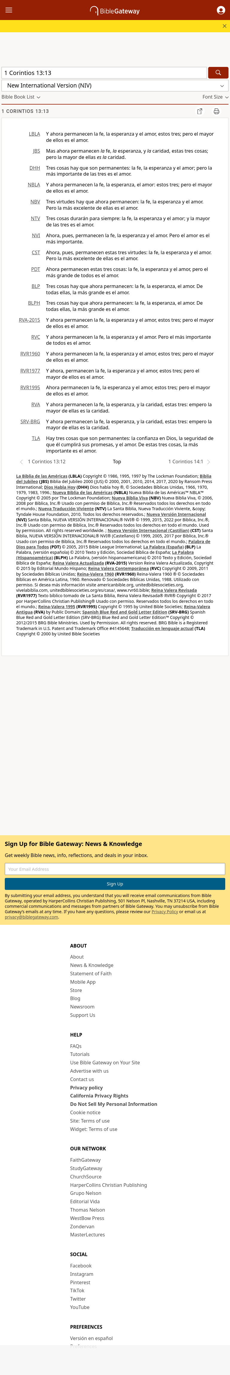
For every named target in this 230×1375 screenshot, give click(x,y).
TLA (36, 438)
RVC (35, 337)
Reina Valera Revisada (174, 590)
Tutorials (80, 1054)
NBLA (34, 184)
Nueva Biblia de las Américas (82, 492)
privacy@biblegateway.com (31, 917)
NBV (35, 201)
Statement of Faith (91, 973)
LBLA (34, 134)
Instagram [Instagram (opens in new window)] (82, 1274)
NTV (35, 218)
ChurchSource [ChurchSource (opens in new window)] (86, 1176)
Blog (75, 998)
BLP (36, 286)
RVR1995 (30, 387)
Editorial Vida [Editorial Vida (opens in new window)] (85, 1201)
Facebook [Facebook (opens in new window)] (81, 1265)
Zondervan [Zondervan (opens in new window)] (82, 1226)
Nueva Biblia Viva (130, 498)
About (77, 957)
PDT (35, 269)
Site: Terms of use (90, 1121)
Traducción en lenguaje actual (162, 628)
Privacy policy (86, 1087)
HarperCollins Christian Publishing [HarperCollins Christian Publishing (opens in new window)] (108, 1185)
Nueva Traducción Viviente (66, 508)
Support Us (82, 1015)
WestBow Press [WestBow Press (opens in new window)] (87, 1218)
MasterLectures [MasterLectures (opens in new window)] (87, 1234)
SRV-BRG (30, 421)
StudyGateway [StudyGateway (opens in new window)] (86, 1168)
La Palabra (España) (163, 547)
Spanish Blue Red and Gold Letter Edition (124, 612)
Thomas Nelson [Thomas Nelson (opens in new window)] (87, 1210)
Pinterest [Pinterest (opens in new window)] (80, 1282)
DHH (35, 168)
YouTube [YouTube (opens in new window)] (80, 1307)
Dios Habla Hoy (59, 487)
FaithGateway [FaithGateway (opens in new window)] (85, 1160)
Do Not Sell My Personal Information (113, 1104)
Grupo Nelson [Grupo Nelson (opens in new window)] (85, 1193)
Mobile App (83, 982)
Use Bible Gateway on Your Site (105, 1062)
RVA (35, 404)
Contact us (82, 1079)
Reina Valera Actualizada (78, 563)
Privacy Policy (165, 911)
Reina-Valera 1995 (56, 606)
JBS (36, 151)
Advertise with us (89, 1071)
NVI (36, 235)
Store (76, 990)
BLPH (34, 303)
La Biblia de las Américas (41, 476)
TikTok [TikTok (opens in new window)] (77, 1290)
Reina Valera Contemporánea (118, 568)
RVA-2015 (29, 320)
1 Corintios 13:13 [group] (25, 111)
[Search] (218, 73)
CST (36, 252)
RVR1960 (30, 353)
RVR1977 (30, 370)
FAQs (76, 1046)
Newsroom (82, 1006)
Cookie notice (85, 1112)
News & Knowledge (92, 965)
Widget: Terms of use (94, 1129)
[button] (221, 10)
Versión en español (91, 1338)
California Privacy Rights (99, 1095)
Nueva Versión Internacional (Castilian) (148, 530)
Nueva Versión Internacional (176, 514)
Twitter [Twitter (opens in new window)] (78, 1299)
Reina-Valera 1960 (95, 574)
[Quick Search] (104, 73)
